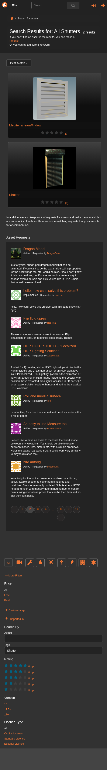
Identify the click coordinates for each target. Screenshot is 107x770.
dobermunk (53, 466)
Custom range (15, 610)
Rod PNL (51, 322)
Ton (49, 400)
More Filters (14, 575)
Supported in (14, 618)
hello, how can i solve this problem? (50, 290)
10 (76, 509)
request (14, 40)
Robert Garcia (54, 428)
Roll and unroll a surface (42, 396)
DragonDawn (53, 253)
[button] (14, 5)
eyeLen (58, 295)
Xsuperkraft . (53, 355)
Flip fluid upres (34, 318)
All (8, 563)
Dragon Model (34, 249)
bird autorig (32, 462)
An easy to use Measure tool (45, 424)
